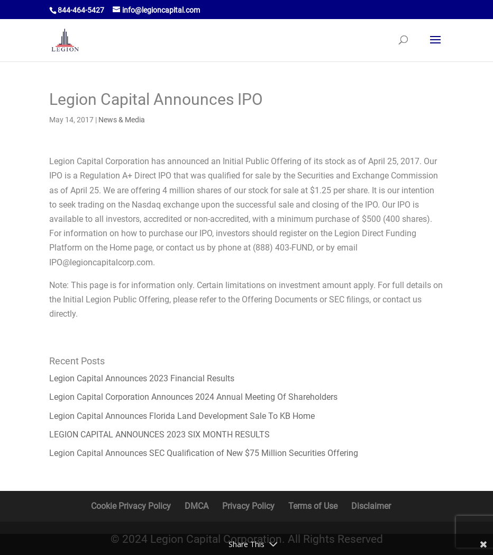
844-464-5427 (81, 10)
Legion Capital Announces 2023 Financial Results (141, 378)
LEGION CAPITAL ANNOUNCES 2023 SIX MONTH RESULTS (159, 434)
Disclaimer (371, 506)
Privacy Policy (248, 506)
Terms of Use (312, 506)
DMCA (196, 506)
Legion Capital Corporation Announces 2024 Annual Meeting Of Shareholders (193, 397)
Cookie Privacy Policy (131, 506)
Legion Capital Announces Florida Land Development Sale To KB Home (182, 416)
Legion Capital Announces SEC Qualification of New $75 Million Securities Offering (203, 453)
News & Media (121, 119)
